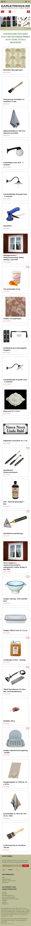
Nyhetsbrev (5, 882)
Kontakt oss (5, 904)
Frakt (3, 877)
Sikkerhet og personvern (9, 881)
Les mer (19, 914)
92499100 (12, 920)
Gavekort (4, 900)
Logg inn (4, 902)
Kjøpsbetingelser (6, 879)
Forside (4, 892)
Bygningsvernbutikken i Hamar (10, 899)
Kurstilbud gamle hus (7, 895)
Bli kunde (4, 894)
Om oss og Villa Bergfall (8, 897)
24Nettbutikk (10, 923)
